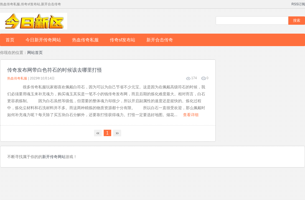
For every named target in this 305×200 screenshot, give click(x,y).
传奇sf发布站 (122, 40)
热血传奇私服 (85, 40)
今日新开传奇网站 (43, 40)
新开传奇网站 (53, 156)
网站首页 (35, 52)
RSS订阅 (298, 4)
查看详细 (191, 114)
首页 (10, 40)
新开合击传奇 (159, 40)
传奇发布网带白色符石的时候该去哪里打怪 (54, 70)
